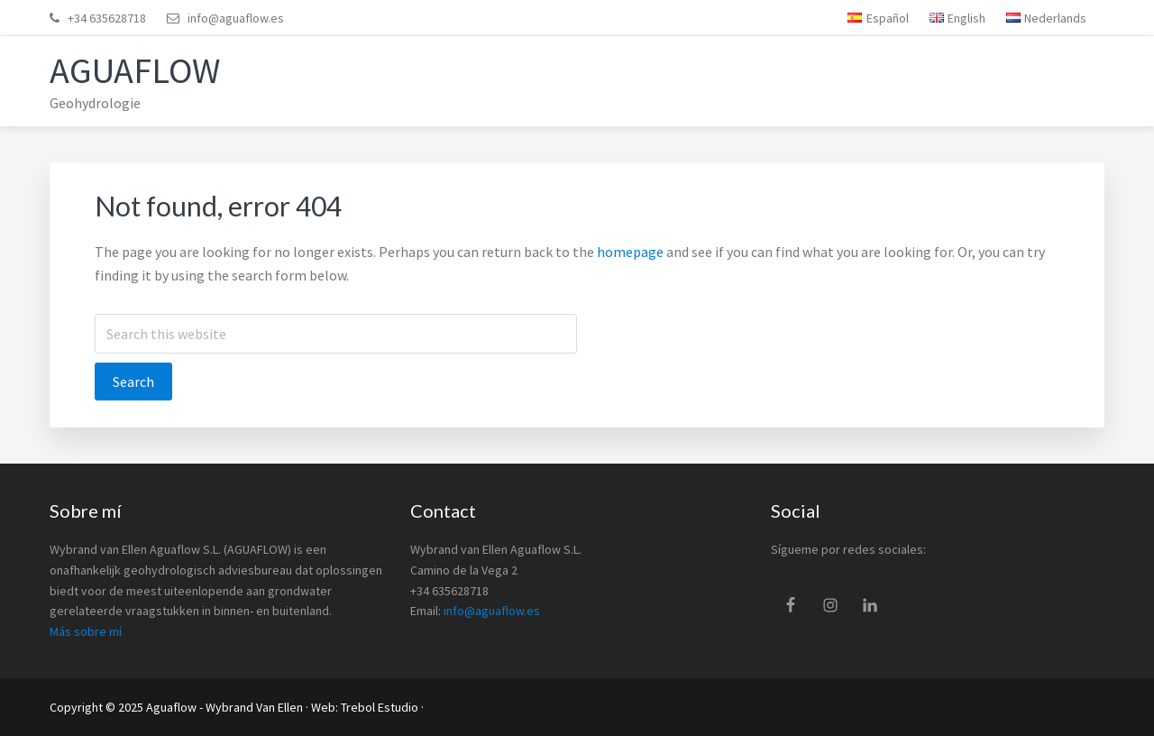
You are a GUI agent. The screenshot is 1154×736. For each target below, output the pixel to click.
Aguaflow (135, 70)
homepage (630, 252)
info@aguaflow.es (236, 18)
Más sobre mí (86, 631)
